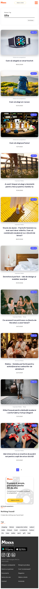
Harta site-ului (6, 577)
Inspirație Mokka (19, 181)
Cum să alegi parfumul (19, 143)
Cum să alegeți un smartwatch (19, 61)
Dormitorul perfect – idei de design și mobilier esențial (19, 278)
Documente (5, 573)
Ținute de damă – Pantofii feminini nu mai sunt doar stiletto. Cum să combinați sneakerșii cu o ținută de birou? (19, 232)
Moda (24, 317)
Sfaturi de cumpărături (19, 57)
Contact (4, 581)
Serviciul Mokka (19, 360)
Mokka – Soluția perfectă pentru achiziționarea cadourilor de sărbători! (19, 366)
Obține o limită (20, 2)
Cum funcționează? (24, 569)
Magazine (21, 573)
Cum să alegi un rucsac (19, 102)
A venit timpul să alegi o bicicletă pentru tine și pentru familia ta (19, 185)
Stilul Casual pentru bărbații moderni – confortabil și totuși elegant (19, 411)
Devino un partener (8, 569)
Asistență (21, 581)
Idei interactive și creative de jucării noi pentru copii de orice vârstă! (19, 455)
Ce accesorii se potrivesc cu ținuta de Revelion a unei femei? (19, 321)
